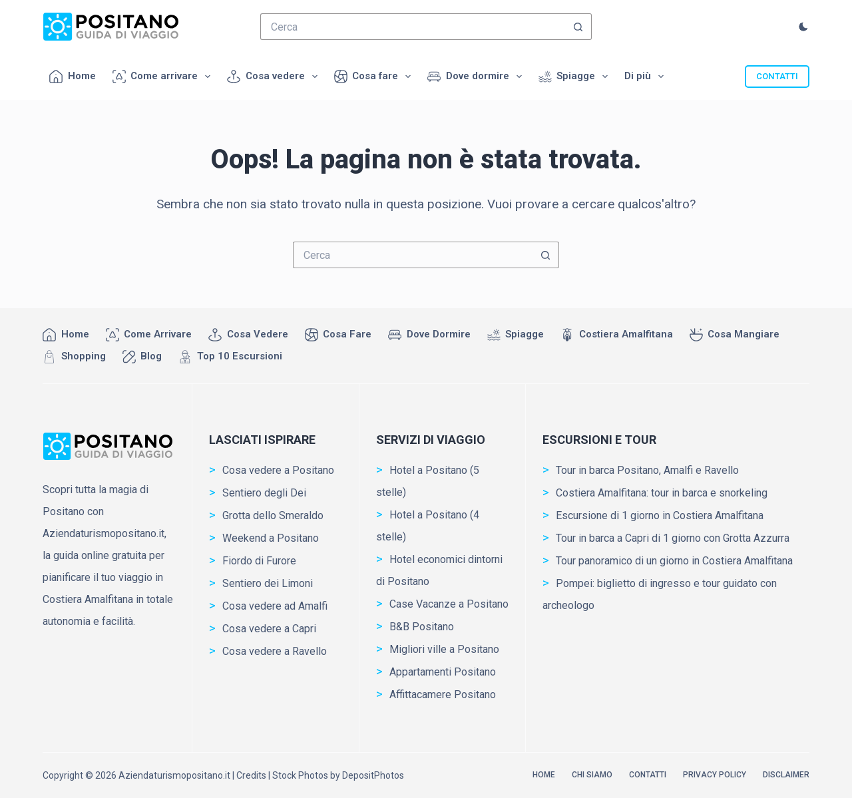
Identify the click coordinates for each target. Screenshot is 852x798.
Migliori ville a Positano (444, 649)
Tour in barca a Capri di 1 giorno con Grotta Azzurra (672, 538)
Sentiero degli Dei (264, 493)
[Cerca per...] (412, 26)
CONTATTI (777, 76)
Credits (251, 775)
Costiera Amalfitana (616, 334)
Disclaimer (786, 774)
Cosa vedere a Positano (278, 470)
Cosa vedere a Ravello (274, 651)
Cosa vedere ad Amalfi (274, 606)
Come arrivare (164, 77)
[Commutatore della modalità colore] (803, 27)
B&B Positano (421, 626)
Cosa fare (375, 77)
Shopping (74, 356)
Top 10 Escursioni (230, 356)
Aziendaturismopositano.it (174, 775)
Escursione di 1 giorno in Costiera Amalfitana (659, 515)
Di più (646, 77)
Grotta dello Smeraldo (272, 515)
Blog (142, 356)
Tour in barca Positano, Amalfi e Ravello (647, 470)
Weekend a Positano (270, 538)
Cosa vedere (275, 77)
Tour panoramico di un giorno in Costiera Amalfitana (674, 560)
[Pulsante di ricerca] (578, 26)
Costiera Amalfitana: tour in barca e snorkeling (661, 493)
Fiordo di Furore (259, 560)
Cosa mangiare (735, 334)
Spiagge (576, 77)
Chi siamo (592, 774)
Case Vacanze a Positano (449, 604)
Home (72, 76)
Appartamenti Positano (442, 672)
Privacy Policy (714, 774)
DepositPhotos (373, 775)
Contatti (647, 774)
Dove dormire (477, 77)
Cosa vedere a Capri (269, 628)
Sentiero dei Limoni (267, 583)
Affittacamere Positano (442, 694)
